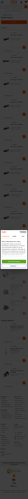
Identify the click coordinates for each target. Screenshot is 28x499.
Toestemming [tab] (5, 236)
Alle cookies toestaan (14, 261)
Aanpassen (14, 265)
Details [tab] (14, 236)
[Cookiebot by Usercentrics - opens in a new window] (20, 232)
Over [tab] (23, 236)
